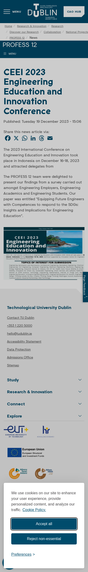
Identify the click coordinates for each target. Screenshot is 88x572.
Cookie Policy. (34, 510)
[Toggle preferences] (23, 554)
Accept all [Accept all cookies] (44, 524)
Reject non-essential (44, 539)
